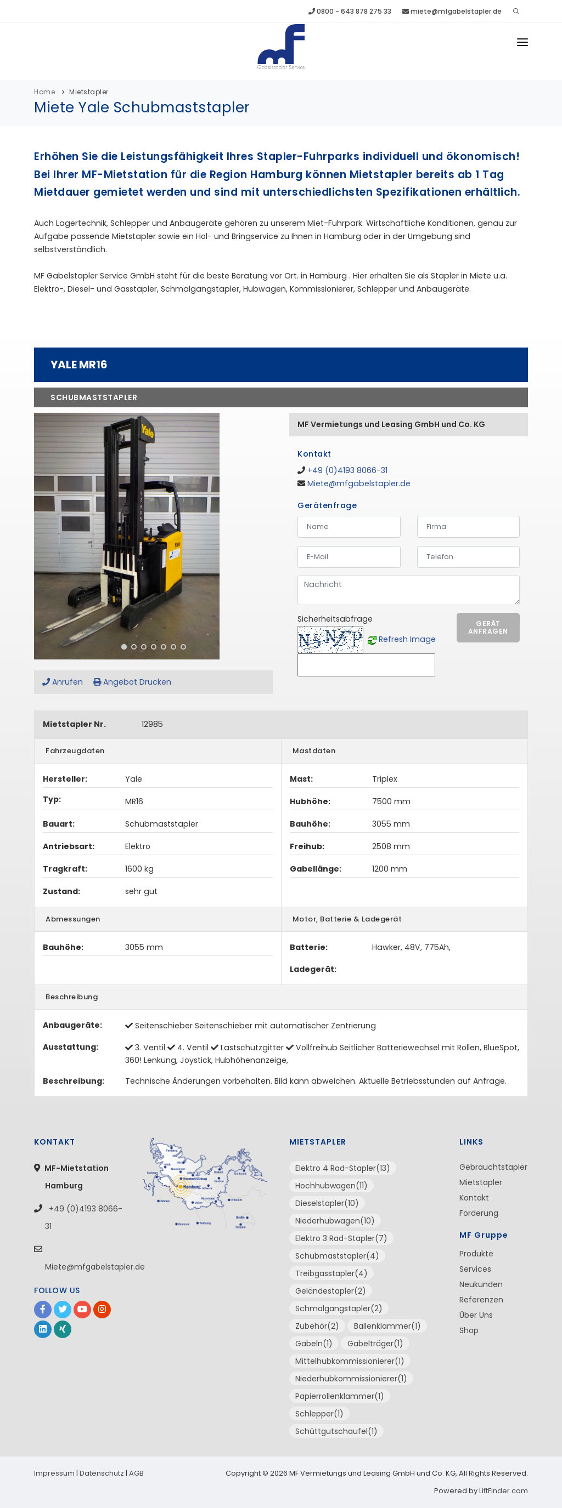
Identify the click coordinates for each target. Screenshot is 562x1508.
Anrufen (62, 681)
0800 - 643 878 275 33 (349, 11)
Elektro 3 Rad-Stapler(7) (341, 1238)
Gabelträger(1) (375, 1343)
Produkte (476, 1253)
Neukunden (481, 1284)
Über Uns (476, 1315)
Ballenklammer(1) (387, 1326)
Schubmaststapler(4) (337, 1255)
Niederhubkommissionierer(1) (351, 1378)
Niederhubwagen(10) (335, 1220)
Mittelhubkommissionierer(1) (349, 1361)
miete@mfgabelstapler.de (452, 11)
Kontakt (474, 1197)
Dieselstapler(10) (327, 1203)
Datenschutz (102, 1473)
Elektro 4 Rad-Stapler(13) (342, 1168)
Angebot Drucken (132, 681)
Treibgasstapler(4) (331, 1273)
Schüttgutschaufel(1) (336, 1431)
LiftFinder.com (503, 1491)
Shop (469, 1330)
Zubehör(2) (317, 1326)
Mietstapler (89, 91)
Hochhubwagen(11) (331, 1185)
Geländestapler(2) (330, 1290)
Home (44, 91)
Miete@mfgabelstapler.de (359, 483)
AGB (136, 1473)
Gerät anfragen (488, 627)
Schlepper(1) (319, 1413)
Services (475, 1269)
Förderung (478, 1213)
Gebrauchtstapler (493, 1167)
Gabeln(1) (314, 1343)
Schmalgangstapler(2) (339, 1308)
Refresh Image (407, 639)
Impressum (54, 1473)
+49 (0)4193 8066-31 (347, 470)
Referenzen (481, 1299)
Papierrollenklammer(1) (339, 1396)
